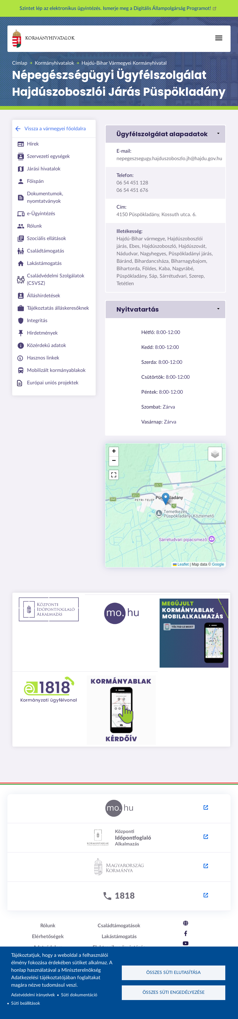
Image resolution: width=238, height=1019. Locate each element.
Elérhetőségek (48, 936)
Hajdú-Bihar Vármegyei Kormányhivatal (124, 63)
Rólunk (47, 925)
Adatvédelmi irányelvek (33, 995)
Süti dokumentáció (79, 995)
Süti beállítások (25, 1003)
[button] (165, 134)
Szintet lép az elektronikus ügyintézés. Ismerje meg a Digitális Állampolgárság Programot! (119, 8)
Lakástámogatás (119, 936)
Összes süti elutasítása (173, 972)
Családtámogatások (119, 925)
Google (218, 564)
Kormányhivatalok (43, 39)
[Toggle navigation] (218, 38)
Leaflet (181, 564)
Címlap (19, 63)
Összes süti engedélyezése (174, 993)
